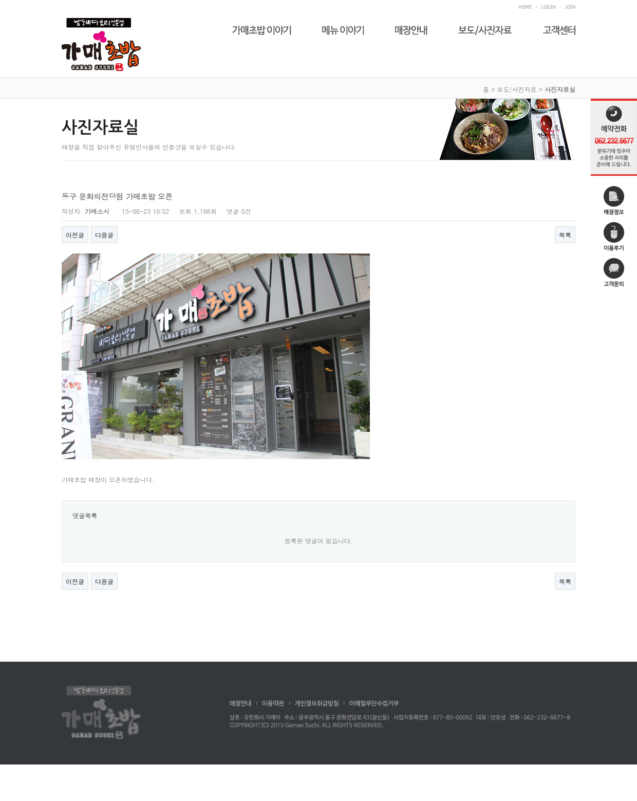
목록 (565, 234)
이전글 (75, 234)
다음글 (104, 234)
